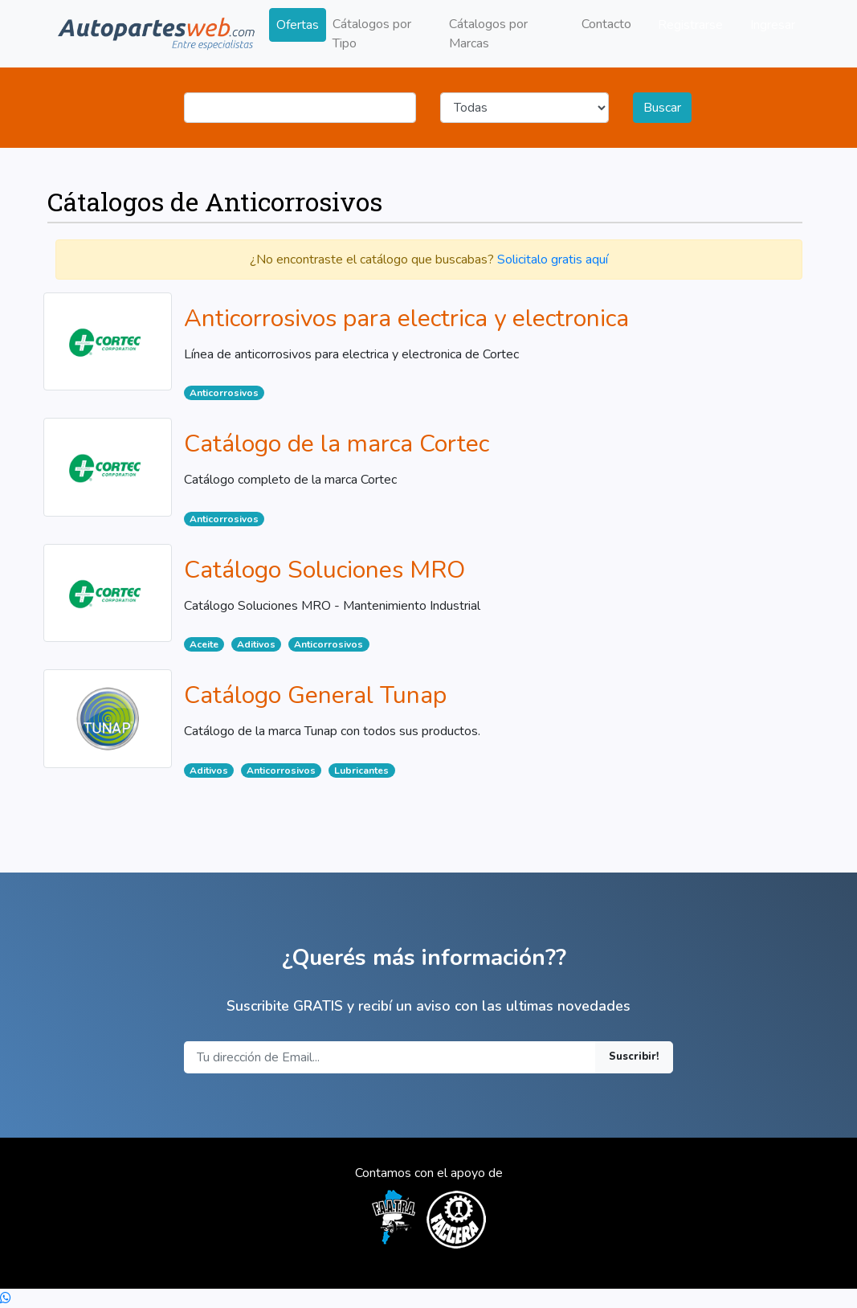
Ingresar (772, 25)
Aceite (204, 644)
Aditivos (256, 644)
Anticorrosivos (224, 392)
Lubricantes (361, 770)
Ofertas (297, 25)
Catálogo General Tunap (315, 695)
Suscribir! (634, 1056)
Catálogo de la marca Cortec (336, 443)
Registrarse (690, 25)
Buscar (662, 107)
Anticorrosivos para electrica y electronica (406, 318)
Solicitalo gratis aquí (552, 259)
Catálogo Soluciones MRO (324, 570)
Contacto (606, 24)
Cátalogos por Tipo (372, 33)
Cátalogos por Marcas (488, 33)
